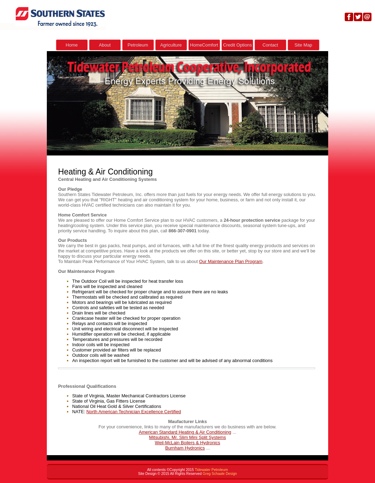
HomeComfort (204, 45)
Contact (270, 45)
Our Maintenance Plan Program (230, 261)
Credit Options (237, 45)
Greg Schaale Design (220, 474)
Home (71, 45)
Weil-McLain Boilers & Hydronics (187, 442)
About (105, 45)
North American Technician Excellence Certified (133, 411)
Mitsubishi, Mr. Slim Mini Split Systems (187, 437)
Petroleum (137, 45)
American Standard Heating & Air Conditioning (185, 432)
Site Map (303, 45)
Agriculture (171, 45)
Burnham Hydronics (185, 448)
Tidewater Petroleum (211, 470)
